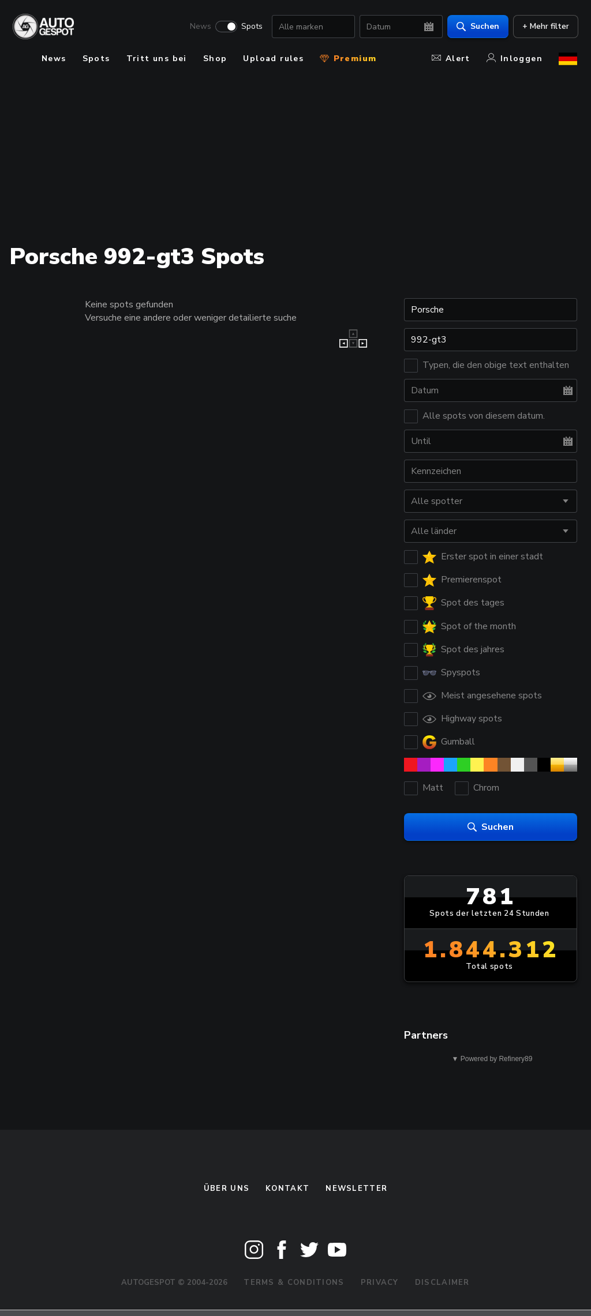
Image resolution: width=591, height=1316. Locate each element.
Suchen (476, 26)
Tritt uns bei (156, 58)
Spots (250, 26)
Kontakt (287, 1188)
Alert (451, 58)
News (199, 26)
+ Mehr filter (544, 26)
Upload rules (273, 58)
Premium (348, 58)
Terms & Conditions (294, 1282)
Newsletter (356, 1188)
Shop (215, 58)
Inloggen (515, 58)
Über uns (226, 1188)
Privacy (380, 1282)
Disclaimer (442, 1282)
